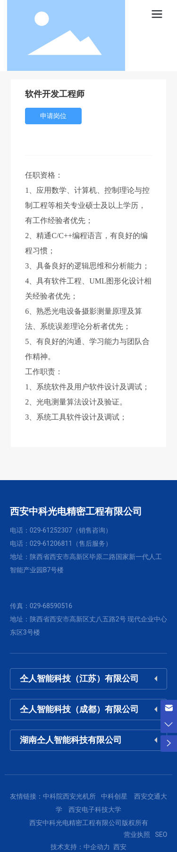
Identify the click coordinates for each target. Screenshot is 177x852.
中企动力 (97, 847)
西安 (119, 847)
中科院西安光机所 (69, 796)
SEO (161, 834)
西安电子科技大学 (94, 809)
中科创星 (114, 796)
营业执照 (137, 834)
